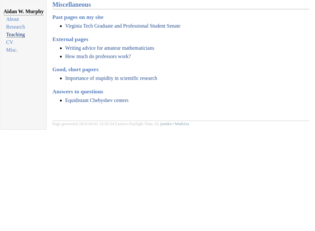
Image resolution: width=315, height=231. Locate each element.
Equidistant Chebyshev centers (96, 100)
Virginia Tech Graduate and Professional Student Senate (122, 26)
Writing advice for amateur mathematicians (109, 48)
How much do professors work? (98, 56)
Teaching (15, 34)
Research (15, 27)
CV (9, 42)
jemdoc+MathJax (174, 123)
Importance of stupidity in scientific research (111, 78)
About (12, 19)
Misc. (12, 50)
